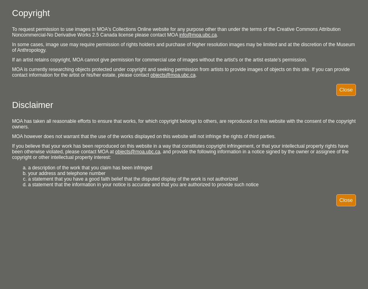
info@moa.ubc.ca (198, 35)
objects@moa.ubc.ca (172, 75)
